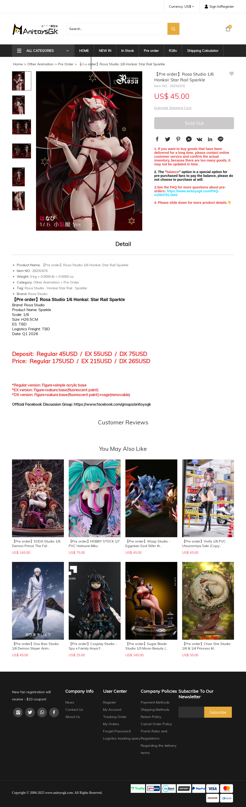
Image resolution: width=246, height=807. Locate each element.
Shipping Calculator (202, 50)
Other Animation (40, 64)
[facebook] (54, 712)
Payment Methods (155, 702)
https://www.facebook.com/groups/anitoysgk (112, 404)
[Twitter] (30, 712)
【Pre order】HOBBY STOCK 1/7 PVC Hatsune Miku (94, 543)
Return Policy (151, 717)
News (69, 702)
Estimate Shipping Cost (172, 108)
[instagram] (18, 712)
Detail (123, 243)
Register (109, 702)
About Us (72, 717)
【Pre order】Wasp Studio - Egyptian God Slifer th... (147, 543)
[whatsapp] (42, 712)
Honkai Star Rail (59, 288)
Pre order (151, 50)
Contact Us (74, 709)
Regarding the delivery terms (158, 749)
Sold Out (194, 123)
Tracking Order (115, 717)
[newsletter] (191, 712)
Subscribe (218, 712)
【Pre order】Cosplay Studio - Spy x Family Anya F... (93, 646)
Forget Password (117, 731)
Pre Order (66, 64)
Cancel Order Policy (156, 724)
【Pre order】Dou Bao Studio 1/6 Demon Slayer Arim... (35, 646)
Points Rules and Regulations (154, 735)
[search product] (117, 29)
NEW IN (105, 50)
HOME (84, 50)
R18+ (173, 50)
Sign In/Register (219, 6)
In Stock (127, 50)
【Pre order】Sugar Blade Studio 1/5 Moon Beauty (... (146, 646)
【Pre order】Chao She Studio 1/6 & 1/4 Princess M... (206, 646)
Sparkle (81, 288)
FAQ (82, 63)
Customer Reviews (123, 422)
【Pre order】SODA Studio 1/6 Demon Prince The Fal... (36, 543)
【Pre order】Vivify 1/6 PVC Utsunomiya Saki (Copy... (204, 543)
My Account (112, 709)
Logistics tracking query (121, 738)
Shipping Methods (155, 709)
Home (18, 64)
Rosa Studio (34, 288)
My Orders (111, 724)
